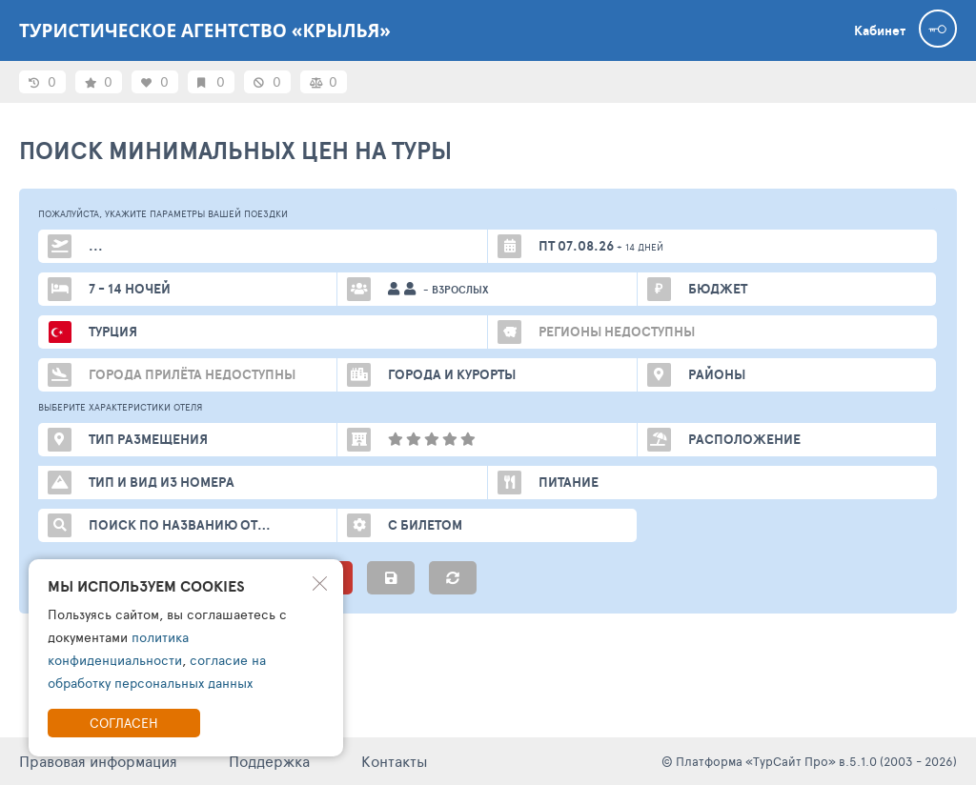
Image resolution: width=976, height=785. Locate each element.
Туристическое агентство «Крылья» (205, 30)
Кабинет (879, 30)
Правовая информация (98, 761)
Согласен (124, 723)
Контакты (394, 761)
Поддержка (269, 761)
